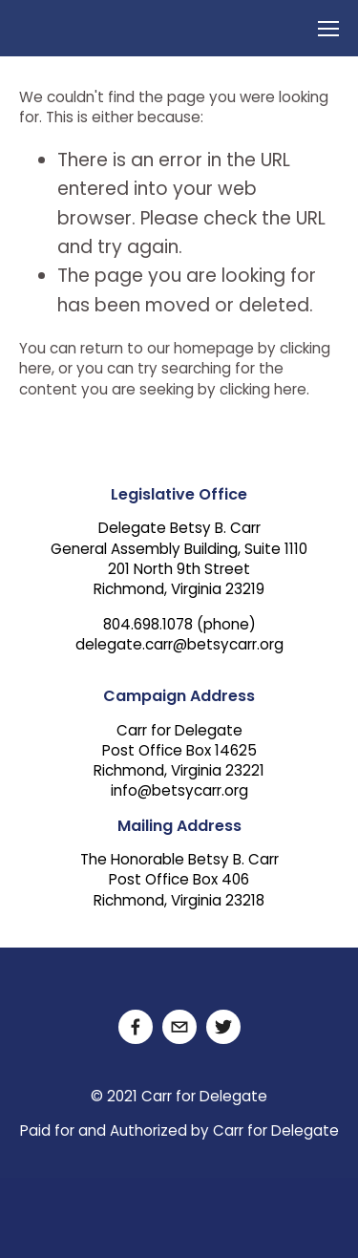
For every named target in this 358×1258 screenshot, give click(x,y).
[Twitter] (223, 1027)
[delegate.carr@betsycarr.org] (179, 1027)
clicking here (263, 391)
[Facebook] (135, 1027)
